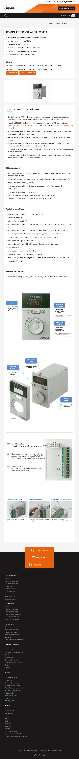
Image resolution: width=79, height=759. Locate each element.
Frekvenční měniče (11, 678)
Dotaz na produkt (28, 73)
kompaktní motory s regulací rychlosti (21, 126)
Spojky (7, 668)
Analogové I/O (9, 701)
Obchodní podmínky (11, 731)
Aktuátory (8, 655)
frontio (60, 750)
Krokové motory (10, 589)
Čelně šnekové (9, 624)
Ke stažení (28, 109)
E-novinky (8, 726)
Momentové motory (11, 594)
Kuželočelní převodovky (12, 629)
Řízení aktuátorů (10, 693)
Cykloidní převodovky (12, 611)
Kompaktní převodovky (12, 634)
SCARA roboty (9, 657)
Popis (9, 109)
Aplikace (8, 723)
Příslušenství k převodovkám (14, 640)
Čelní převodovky (10, 627)
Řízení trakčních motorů (12, 690)
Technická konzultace (66, 8)
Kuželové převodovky (12, 619)
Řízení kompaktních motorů (14, 688)
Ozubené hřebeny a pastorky (14, 662)
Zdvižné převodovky (11, 660)
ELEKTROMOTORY (11, 576)
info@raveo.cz (67, 2)
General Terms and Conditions (14, 734)
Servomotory (9, 586)
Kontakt (7, 729)
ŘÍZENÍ (7, 672)
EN (74, 2)
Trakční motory (10, 596)
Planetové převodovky (12, 609)
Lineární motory (10, 591)
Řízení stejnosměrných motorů (14, 683)
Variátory (8, 637)
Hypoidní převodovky (12, 617)
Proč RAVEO (9, 713)
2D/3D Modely (18, 109)
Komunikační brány (11, 696)
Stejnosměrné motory (12, 583)
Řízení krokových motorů (13, 685)
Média (36, 109)
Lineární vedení (10, 650)
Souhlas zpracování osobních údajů (16, 736)
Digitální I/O (9, 698)
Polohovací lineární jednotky (14, 652)
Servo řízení (9, 680)
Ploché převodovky (11, 632)
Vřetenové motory (10, 599)
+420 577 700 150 (52, 2)
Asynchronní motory (11, 581)
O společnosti (9, 711)
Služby (7, 721)
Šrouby (7, 665)
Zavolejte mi (12, 73)
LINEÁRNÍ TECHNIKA (12, 644)
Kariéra (7, 716)
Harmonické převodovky (13, 614)
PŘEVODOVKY (9, 604)
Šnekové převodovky (11, 622)
